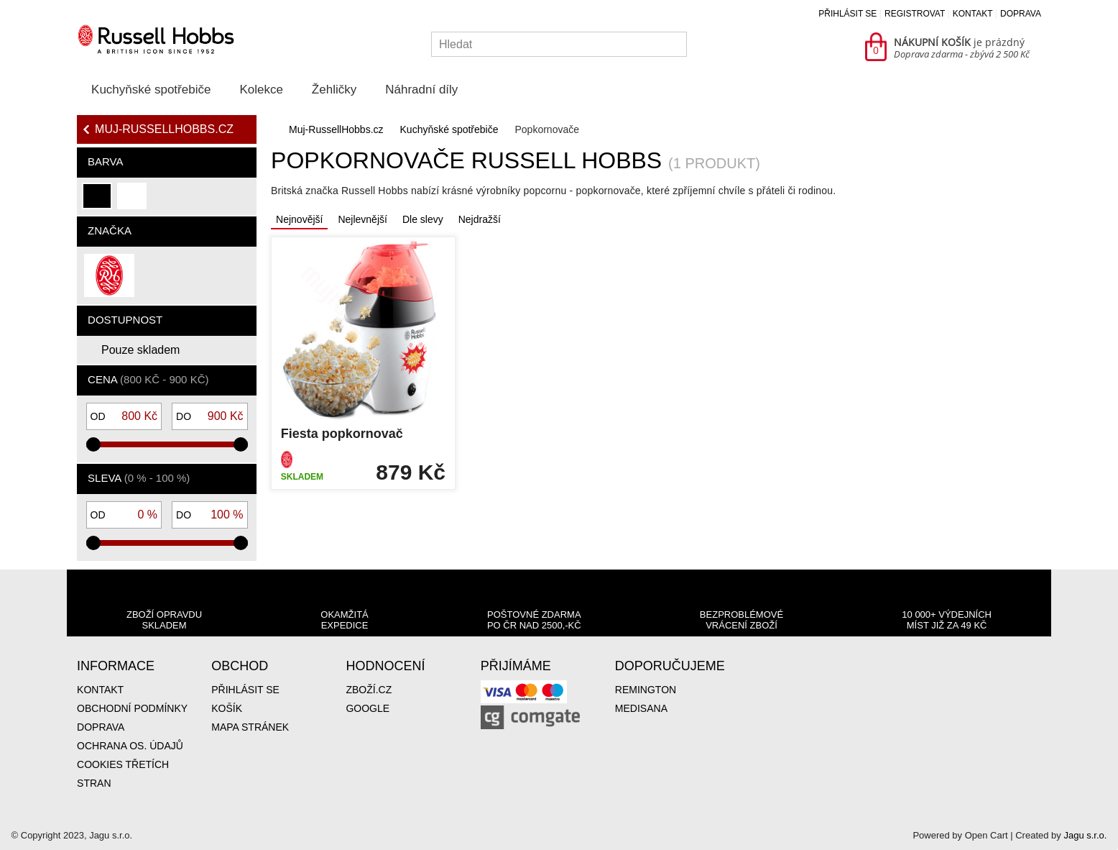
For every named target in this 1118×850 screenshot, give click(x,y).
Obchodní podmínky (132, 708)
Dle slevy (422, 219)
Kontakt (973, 14)
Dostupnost (125, 320)
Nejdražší (479, 219)
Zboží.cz (369, 689)
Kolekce (260, 89)
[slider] (93, 444)
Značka (109, 230)
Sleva (139, 478)
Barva (105, 161)
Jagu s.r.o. (1085, 835)
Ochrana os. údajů (130, 745)
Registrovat (914, 14)
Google (367, 708)
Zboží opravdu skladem (164, 620)
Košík (226, 708)
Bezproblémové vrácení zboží (741, 620)
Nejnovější (299, 219)
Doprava (1020, 14)
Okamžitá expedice (344, 620)
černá (97, 202)
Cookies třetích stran (123, 774)
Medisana (641, 708)
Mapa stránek (250, 727)
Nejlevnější (362, 219)
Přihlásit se (847, 14)
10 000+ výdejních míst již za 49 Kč (947, 620)
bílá (130, 202)
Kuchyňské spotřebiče (151, 89)
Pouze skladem (140, 350)
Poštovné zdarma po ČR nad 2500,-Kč (534, 620)
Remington (645, 689)
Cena (148, 379)
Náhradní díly (421, 89)
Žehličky (334, 89)
